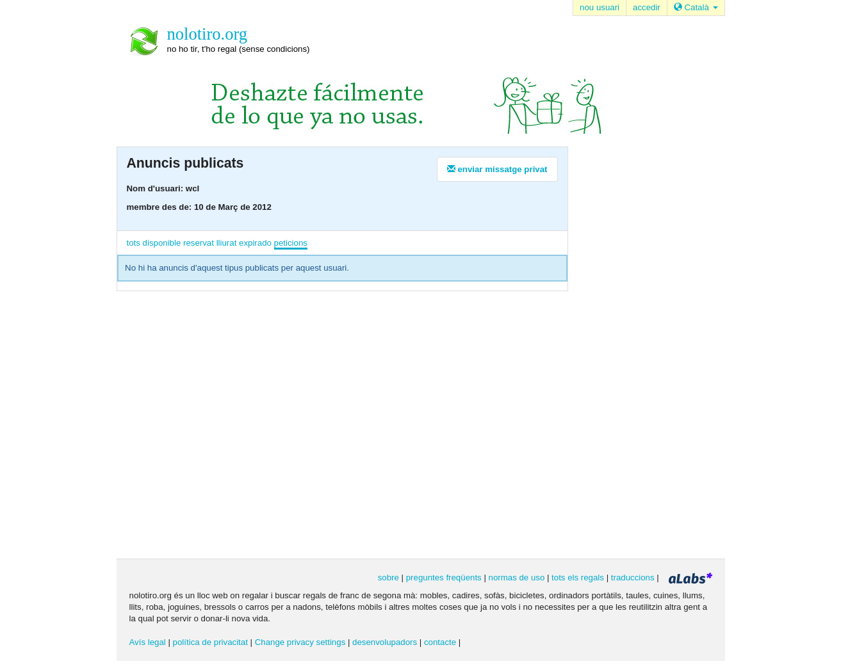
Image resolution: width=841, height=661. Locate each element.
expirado (255, 243)
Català (696, 7)
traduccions (633, 577)
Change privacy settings (300, 642)
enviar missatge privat (497, 169)
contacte (440, 642)
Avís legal (147, 642)
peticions (290, 243)
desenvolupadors (384, 642)
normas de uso (517, 577)
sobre (388, 577)
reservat (198, 243)
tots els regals (577, 577)
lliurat (226, 243)
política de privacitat (210, 642)
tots (133, 243)
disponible (162, 243)
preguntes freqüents (444, 577)
